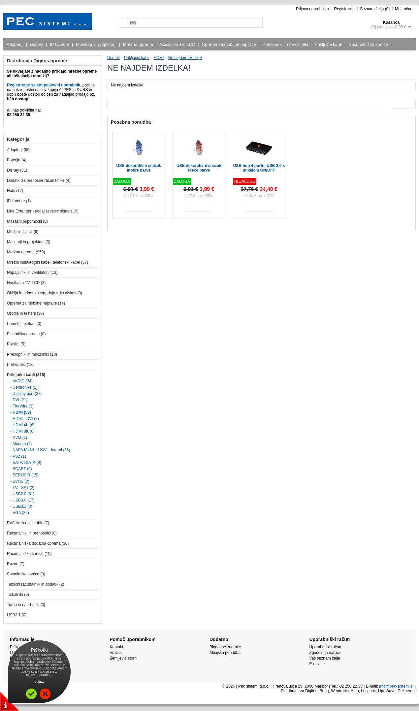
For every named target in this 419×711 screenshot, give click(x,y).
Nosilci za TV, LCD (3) (26, 282)
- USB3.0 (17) (22, 500)
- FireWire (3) (22, 406)
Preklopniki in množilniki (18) (32, 354)
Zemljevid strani (124, 658)
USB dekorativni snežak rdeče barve (199, 168)
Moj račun (403, 9)
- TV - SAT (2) (22, 487)
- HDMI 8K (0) (22, 431)
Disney (37, 44)
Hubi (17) (15, 190)
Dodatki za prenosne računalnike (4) (39, 180)
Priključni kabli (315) (26, 374)
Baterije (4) (16, 160)
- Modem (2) (21, 443)
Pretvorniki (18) (20, 364)
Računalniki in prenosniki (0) (32, 533)
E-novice (317, 664)
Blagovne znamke (225, 647)
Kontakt (116, 647)
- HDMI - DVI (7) (24, 418)
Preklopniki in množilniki (286, 44)
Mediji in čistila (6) (22, 231)
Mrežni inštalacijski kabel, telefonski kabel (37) (47, 262)
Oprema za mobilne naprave (230, 44)
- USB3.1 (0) (21, 506)
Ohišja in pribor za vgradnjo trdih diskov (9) (44, 293)
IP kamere (60, 44)
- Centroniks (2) (24, 387)
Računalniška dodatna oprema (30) (38, 543)
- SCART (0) (21, 469)
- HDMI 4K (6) (22, 425)
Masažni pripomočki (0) (27, 221)
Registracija (344, 9)
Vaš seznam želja (324, 658)
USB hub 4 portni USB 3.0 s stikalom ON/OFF (259, 168)
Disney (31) (17, 170)
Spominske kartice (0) (26, 574)
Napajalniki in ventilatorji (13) (32, 272)
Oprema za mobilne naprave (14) (36, 303)
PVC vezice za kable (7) (28, 523)
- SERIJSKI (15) (24, 475)
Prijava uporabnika (312, 9)
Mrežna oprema (139, 44)
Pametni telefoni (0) (24, 323)
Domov (113, 57)
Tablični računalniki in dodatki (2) (35, 584)
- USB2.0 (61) (22, 494)
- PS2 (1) (18, 456)
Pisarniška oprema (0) (26, 334)
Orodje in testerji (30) (25, 313)
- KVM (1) (18, 437)
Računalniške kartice (369, 44)
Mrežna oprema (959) (26, 252)
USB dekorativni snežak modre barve (138, 168)
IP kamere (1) (19, 201)
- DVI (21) (18, 400)
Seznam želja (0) (375, 9)
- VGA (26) (19, 512)
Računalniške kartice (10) (29, 553)
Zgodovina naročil (325, 652)
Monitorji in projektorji (97, 44)
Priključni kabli (329, 44)
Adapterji (16, 44)
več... (39, 681)
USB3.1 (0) (16, 615)
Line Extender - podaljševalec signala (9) (43, 211)
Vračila (116, 652)
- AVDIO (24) (21, 381)
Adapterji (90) (19, 149)
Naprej (403, 104)
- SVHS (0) (19, 481)
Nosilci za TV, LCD (178, 44)
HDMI (159, 57)
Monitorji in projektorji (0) (28, 242)
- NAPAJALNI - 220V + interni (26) (40, 450)
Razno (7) (15, 564)
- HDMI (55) (20, 412)
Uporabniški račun (325, 647)
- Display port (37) (26, 393)
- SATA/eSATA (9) (25, 462)
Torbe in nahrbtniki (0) (26, 604)
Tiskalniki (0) (18, 594)
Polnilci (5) (16, 344)
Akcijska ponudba (225, 652)
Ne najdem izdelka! (185, 57)
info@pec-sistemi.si (396, 686)
